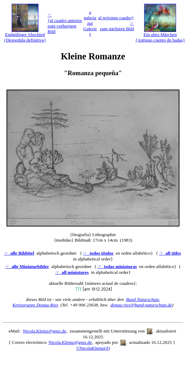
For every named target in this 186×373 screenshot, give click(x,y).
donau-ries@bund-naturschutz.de (141, 304)
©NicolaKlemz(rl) (93, 348)
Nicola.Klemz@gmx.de (44, 331)
